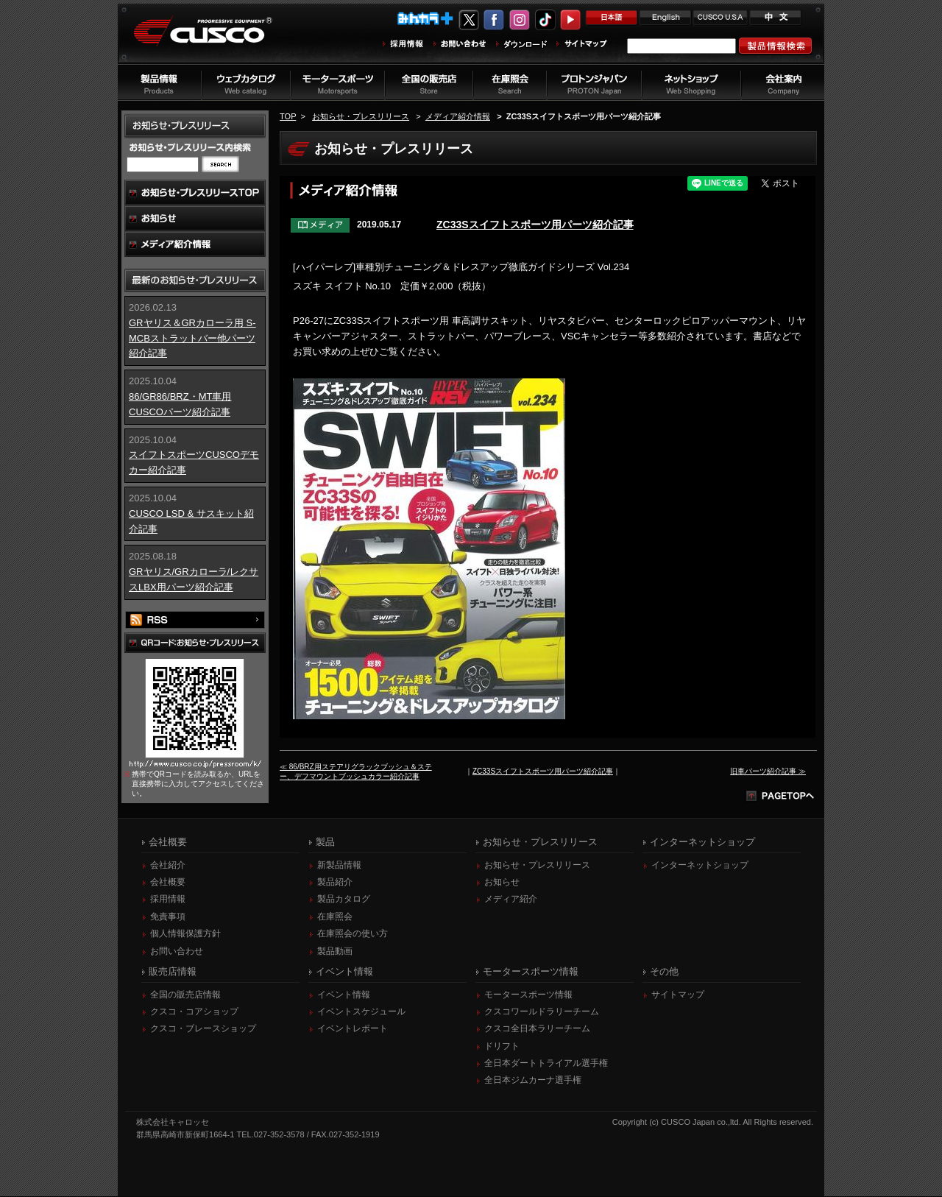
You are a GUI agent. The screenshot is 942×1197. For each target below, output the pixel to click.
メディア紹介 (510, 899)
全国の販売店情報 (185, 995)
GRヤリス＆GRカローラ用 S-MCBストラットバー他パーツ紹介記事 (192, 338)
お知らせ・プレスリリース (360, 116)
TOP (288, 116)
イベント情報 (343, 995)
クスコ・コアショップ (194, 1012)
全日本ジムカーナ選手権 (532, 1081)
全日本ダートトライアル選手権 (546, 1064)
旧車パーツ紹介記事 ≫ (768, 771)
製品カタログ (343, 899)
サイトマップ (677, 995)
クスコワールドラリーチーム (541, 1012)
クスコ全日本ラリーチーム (537, 1029)
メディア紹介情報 (457, 116)
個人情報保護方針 (185, 934)
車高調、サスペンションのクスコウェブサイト (214, 39)
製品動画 (335, 952)
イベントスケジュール (361, 1012)
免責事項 (167, 917)
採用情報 (167, 899)
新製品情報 (339, 866)
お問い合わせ (176, 952)
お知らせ (502, 883)
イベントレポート (352, 1029)
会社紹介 (167, 866)
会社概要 (167, 883)
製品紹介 (335, 883)
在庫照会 (335, 917)
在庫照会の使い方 (352, 934)
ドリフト (502, 1047)
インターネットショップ (699, 866)
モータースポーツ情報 (528, 995)
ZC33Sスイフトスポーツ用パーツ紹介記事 (535, 224)
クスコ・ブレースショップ (203, 1029)
